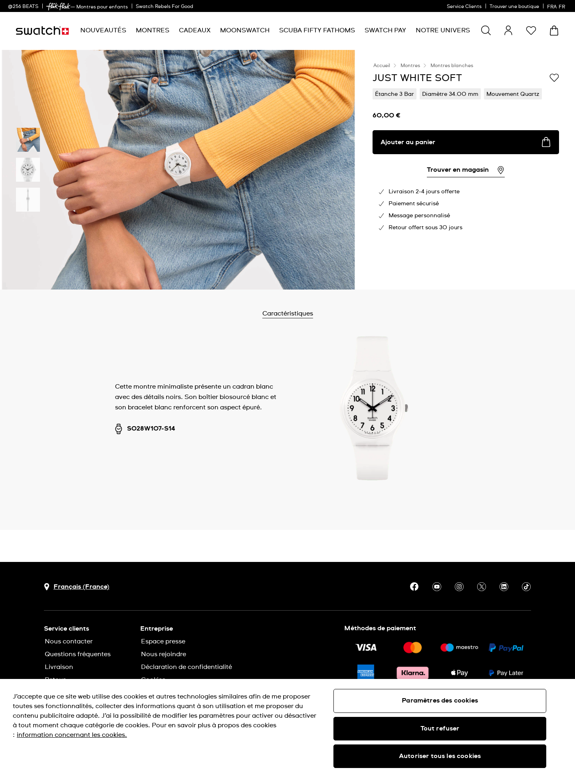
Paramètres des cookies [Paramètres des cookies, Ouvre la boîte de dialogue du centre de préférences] (440, 700)
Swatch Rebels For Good (164, 6)
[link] (58, 6)
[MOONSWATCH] (245, 30)
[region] (287, 727)
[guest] (508, 30)
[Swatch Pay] (385, 30)
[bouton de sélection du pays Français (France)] (76, 587)
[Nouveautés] (103, 30)
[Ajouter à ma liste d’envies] (554, 77)
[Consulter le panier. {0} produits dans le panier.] (554, 31)
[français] (557, 6)
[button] (531, 30)
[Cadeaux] (194, 30)
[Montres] (152, 30)
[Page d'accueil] (42, 30)
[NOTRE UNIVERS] (443, 30)
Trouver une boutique (514, 6)
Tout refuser (440, 728)
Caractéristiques (308, 313)
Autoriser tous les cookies (440, 756)
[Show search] (486, 30)
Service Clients (464, 6)
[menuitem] (103, 30)
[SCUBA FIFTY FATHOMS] (317, 30)
